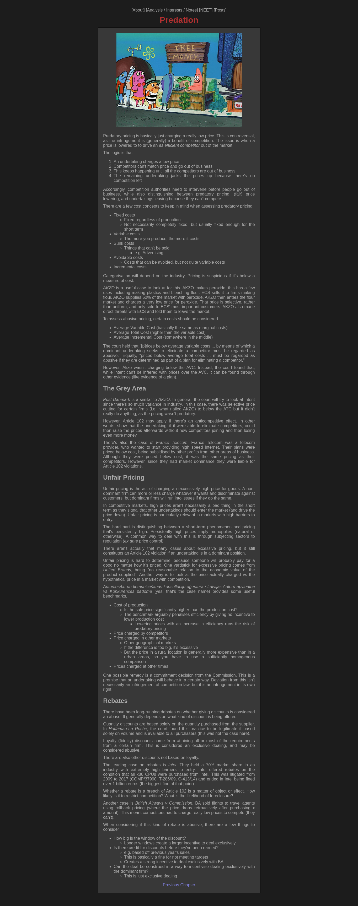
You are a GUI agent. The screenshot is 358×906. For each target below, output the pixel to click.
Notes (191, 10)
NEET (205, 10)
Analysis (155, 10)
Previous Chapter (179, 885)
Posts (220, 10)
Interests (174, 10)
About (138, 10)
